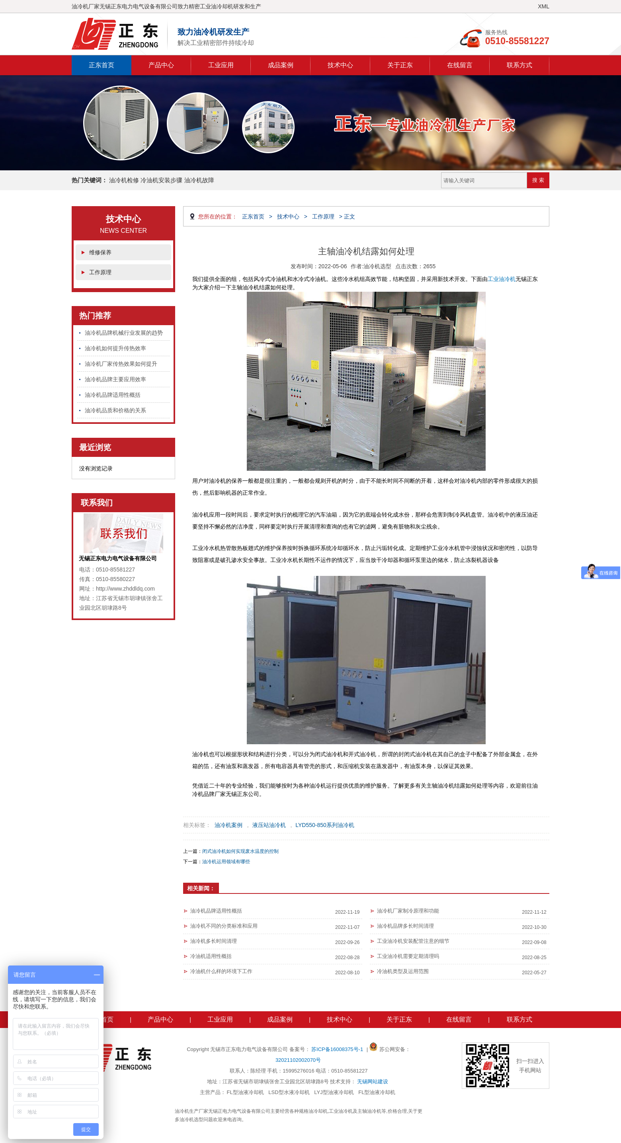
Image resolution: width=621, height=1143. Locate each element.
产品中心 (161, 65)
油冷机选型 (377, 266)
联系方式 (519, 65)
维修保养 (100, 252)
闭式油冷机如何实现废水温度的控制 (240, 851)
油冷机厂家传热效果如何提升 (121, 364)
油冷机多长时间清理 (213, 941)
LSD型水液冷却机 (288, 1092)
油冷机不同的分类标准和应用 (224, 926)
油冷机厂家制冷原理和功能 (408, 911)
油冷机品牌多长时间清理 (405, 926)
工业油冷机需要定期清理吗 (408, 956)
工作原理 (100, 272)
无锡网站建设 (372, 1081)
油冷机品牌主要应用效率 (115, 379)
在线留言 (460, 65)
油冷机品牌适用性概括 (113, 395)
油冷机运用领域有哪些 (226, 861)
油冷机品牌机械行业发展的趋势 (124, 333)
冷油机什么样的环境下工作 (221, 971)
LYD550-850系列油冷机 (324, 825)
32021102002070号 (298, 1060)
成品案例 (280, 65)
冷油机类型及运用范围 (403, 971)
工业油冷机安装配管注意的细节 (413, 941)
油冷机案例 (228, 825)
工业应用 (221, 65)
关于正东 (400, 65)
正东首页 (101, 65)
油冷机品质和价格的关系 (115, 410)
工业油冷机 (502, 279)
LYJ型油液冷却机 (333, 1092)
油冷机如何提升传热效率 (115, 348)
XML (543, 6)
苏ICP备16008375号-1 (338, 1049)
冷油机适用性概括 (211, 956)
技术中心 (340, 65)
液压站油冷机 (269, 825)
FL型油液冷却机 (245, 1092)
